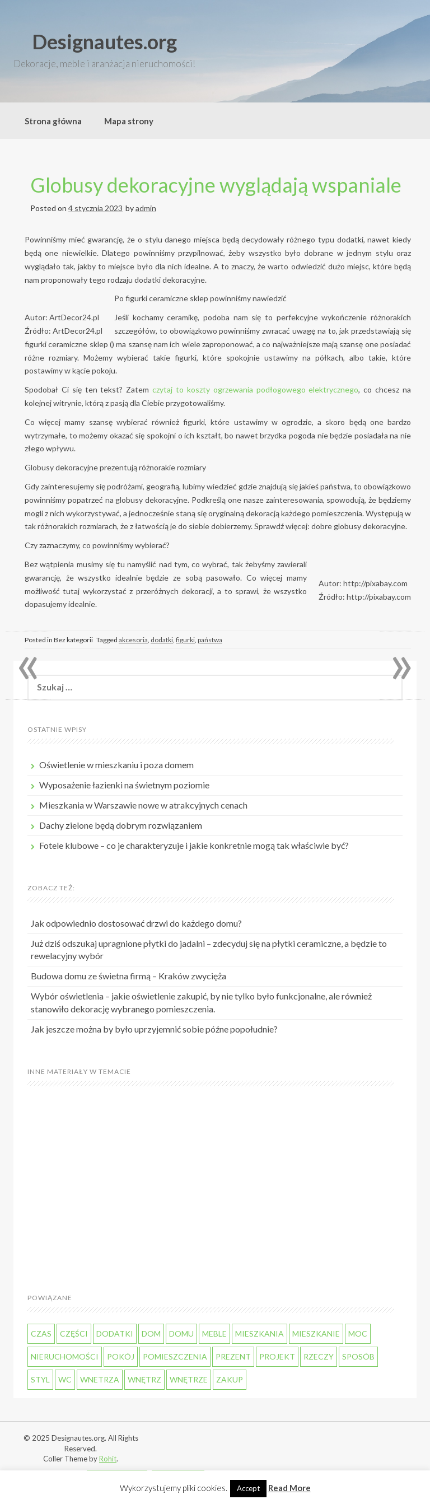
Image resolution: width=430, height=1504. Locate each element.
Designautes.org (104, 41)
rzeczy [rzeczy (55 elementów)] (318, 1356)
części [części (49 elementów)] (74, 1333)
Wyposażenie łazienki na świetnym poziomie (124, 784)
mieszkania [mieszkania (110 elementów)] (259, 1333)
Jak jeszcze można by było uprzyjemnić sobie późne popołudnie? (154, 1029)
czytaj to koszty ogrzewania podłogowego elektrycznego (255, 389)
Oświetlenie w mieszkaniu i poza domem (116, 764)
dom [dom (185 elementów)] (151, 1333)
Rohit (107, 1458)
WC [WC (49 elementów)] (65, 1379)
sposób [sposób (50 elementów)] (358, 1356)
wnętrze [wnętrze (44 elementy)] (189, 1379)
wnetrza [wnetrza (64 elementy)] (99, 1379)
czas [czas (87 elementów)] (41, 1333)
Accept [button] (248, 1488)
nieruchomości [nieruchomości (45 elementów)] (65, 1356)
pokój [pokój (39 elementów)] (120, 1356)
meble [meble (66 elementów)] (214, 1333)
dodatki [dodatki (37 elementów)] (114, 1333)
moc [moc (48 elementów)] (357, 1333)
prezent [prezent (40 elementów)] (233, 1356)
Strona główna (53, 121)
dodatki (162, 640)
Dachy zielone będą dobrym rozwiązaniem (120, 825)
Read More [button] (289, 1488)
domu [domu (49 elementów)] (181, 1333)
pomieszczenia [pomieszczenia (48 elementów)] (175, 1356)
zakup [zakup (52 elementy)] (229, 1379)
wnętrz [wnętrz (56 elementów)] (144, 1379)
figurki (185, 640)
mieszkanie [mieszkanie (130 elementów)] (316, 1333)
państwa (210, 640)
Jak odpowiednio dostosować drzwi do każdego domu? (136, 923)
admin (145, 208)
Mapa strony (128, 121)
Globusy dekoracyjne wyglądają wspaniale (215, 184)
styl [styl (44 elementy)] (40, 1379)
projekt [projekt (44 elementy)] (277, 1356)
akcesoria (133, 640)
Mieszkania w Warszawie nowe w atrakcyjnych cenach (143, 805)
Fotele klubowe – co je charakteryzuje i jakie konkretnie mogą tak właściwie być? (194, 845)
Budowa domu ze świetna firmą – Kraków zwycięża (128, 975)
